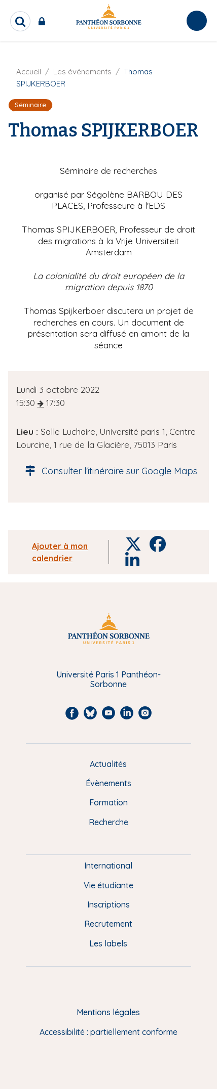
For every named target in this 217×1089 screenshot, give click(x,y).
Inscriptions (108, 904)
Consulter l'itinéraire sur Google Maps (108, 471)
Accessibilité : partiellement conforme (108, 1031)
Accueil (28, 71)
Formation (108, 802)
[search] (20, 21)
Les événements (82, 71)
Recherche (108, 822)
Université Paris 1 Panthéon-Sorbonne (108, 679)
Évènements (108, 783)
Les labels (108, 943)
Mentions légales (108, 1012)
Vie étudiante (108, 885)
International (108, 865)
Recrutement (108, 923)
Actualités (108, 763)
